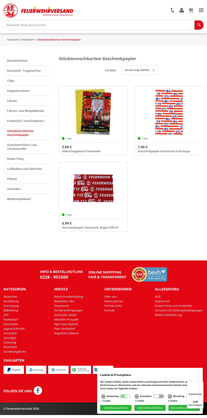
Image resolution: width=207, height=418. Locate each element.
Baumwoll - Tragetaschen (24, 72)
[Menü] (201, 383)
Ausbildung (11, 304)
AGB (158, 300)
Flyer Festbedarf (64, 332)
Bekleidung (11, 313)
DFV (6, 318)
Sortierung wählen (140, 71)
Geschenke (11, 327)
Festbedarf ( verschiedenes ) (26, 122)
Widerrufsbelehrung (168, 318)
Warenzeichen (113, 304)
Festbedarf (27, 41)
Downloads (61, 309)
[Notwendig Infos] (103, 396)
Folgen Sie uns (18, 394)
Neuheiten (10, 350)
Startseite (13, 41)
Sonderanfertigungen (68, 313)
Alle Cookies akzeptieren (184, 408)
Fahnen (12, 102)
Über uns (110, 300)
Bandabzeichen (17, 62)
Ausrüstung (11, 309)
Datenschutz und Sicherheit (173, 309)
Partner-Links (113, 309)
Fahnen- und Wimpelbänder (25, 112)
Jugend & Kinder (14, 332)
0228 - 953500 (54, 280)
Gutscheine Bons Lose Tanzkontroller (22, 148)
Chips (10, 82)
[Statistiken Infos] (137, 396)
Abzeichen (10, 300)
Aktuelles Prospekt (66, 322)
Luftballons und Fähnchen (24, 170)
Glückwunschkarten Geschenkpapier (59, 41)
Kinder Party (15, 160)
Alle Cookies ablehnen (150, 408)
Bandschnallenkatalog (68, 300)
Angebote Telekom (66, 336)
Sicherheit (10, 336)
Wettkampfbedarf (19, 200)
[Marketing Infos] (170, 396)
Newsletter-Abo (64, 304)
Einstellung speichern (115, 408)
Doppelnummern (18, 92)
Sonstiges (10, 341)
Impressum (162, 304)
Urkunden (14, 190)
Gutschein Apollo (65, 318)
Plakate (12, 180)
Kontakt (109, 313)
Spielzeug (10, 345)
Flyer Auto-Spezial (66, 327)
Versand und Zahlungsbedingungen (178, 313)
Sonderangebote (15, 354)
